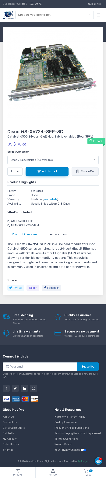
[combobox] (52, 15)
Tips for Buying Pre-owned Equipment (78, 433)
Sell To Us (8, 433)
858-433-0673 (32, 3)
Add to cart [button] (47, 171)
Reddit (33, 287)
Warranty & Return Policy (70, 417)
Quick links (94, 3)
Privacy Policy (63, 444)
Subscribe (88, 366)
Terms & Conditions (66, 438)
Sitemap (8, 449)
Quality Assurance (66, 422)
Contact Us (10, 422)
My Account (10, 438)
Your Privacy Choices (70, 449)
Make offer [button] (85, 171)
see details (50, 199)
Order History (11, 444)
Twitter (15, 287)
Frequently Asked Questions (72, 427)
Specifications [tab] (57, 234)
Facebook (51, 287)
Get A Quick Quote (14, 427)
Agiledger (83, 461)
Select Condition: (18, 151)
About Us (8, 417)
